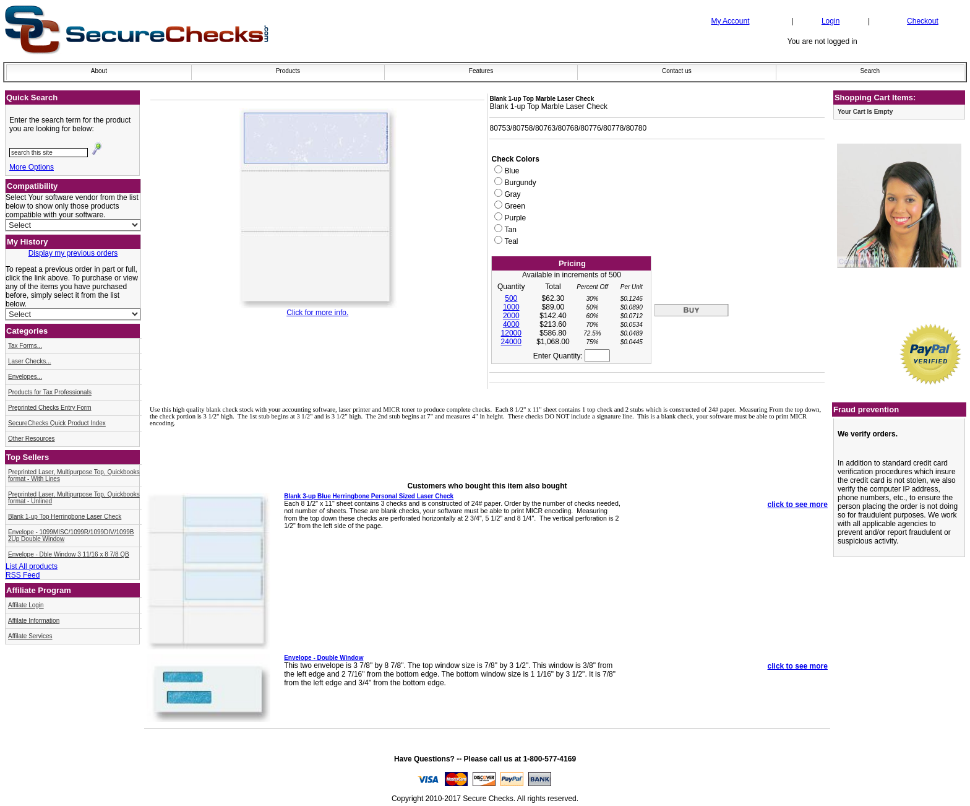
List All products (32, 566)
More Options (31, 167)
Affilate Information (33, 620)
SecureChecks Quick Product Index (57, 423)
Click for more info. (317, 312)
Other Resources (31, 438)
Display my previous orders (73, 253)
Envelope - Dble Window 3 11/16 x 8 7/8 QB (68, 554)
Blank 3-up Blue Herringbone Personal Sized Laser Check (368, 496)
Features (481, 70)
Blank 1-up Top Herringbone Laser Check (64, 516)
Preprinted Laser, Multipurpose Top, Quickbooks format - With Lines (74, 475)
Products (288, 70)
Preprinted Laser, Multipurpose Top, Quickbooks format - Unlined (74, 498)
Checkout (922, 21)
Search (870, 70)
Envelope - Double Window (323, 657)
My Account (730, 21)
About (99, 70)
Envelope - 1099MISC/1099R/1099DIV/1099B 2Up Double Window (71, 535)
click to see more (798, 504)
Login (830, 21)
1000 (511, 307)
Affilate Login (26, 605)
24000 (511, 341)
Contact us (677, 70)
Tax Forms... (25, 345)
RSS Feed (23, 575)
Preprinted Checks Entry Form (50, 407)
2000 (511, 315)
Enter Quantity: (571, 356)
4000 (511, 324)
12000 (511, 333)
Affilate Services (30, 636)
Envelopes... (25, 376)
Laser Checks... (29, 361)
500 (511, 298)
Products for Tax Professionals (50, 392)
